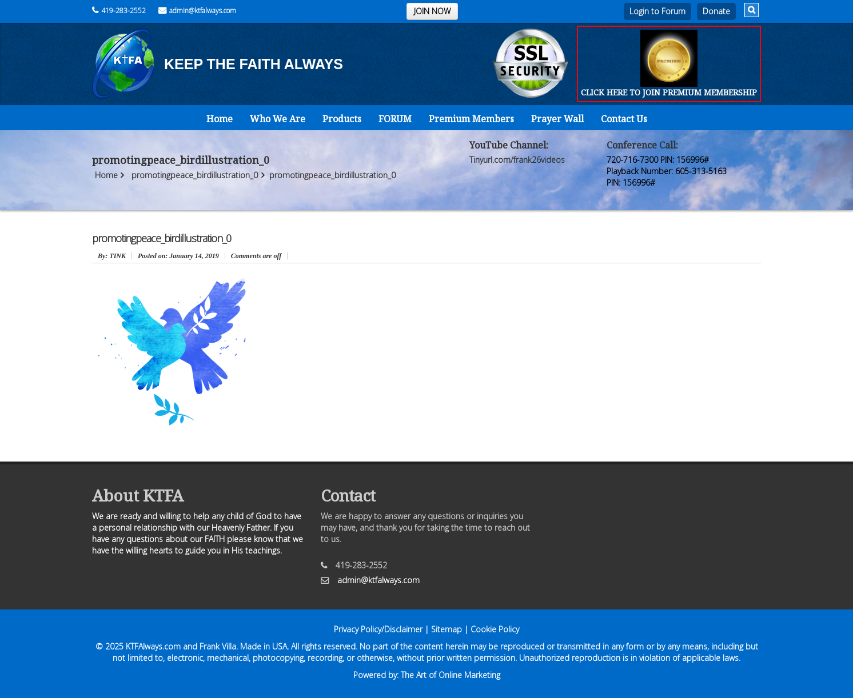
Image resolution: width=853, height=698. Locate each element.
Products (341, 119)
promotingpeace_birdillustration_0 (194, 175)
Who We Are (277, 119)
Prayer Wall (557, 119)
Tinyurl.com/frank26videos (517, 159)
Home (219, 119)
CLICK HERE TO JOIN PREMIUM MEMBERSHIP (669, 92)
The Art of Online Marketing (450, 674)
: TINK (112, 256)
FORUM (395, 119)
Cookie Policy (495, 629)
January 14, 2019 (178, 256)
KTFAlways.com (153, 646)
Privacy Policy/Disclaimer (378, 629)
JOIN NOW (432, 11)
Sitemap (446, 629)
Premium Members (471, 119)
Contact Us (624, 119)
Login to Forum (657, 11)
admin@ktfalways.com (197, 10)
